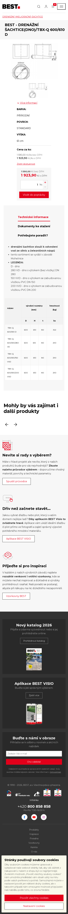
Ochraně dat (55, 772)
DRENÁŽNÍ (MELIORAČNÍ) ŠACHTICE (22, 16)
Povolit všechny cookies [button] (34, 897)
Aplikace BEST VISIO (18, 538)
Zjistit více (34, 695)
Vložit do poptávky (34, 194)
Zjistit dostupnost (26, 164)
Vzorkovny (34, 843)
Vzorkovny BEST (16, 596)
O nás (34, 851)
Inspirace (34, 834)
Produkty (34, 829)
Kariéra (34, 847)
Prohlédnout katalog (34, 641)
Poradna (34, 838)
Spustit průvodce (16, 481)
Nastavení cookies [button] (34, 906)
